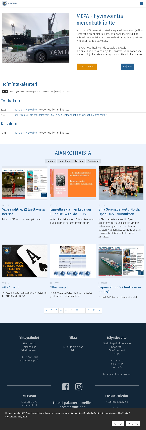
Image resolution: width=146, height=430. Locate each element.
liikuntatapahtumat (33, 92)
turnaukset (66, 92)
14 (94, 310)
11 (77, 310)
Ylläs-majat (59, 287)
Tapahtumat (64, 161)
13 (88, 310)
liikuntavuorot (48, 92)
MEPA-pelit (10, 287)
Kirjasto (127, 66)
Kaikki (5, 92)
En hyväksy (133, 424)
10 (71, 310)
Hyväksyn (117, 424)
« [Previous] (46, 310)
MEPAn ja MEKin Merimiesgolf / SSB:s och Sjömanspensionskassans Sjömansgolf (61, 115)
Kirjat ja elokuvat (73, 347)
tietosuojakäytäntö (18, 416)
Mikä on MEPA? (28, 401)
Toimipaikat (28, 347)
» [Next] (99, 310)
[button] (141, 3)
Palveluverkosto (28, 350)
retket (57, 92)
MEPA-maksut (28, 405)
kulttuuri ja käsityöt (17, 92)
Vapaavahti (93, 161)
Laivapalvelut (87, 66)
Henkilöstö (29, 343)
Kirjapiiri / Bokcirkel (27, 109)
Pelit (73, 350)
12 (83, 310)
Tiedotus (79, 161)
